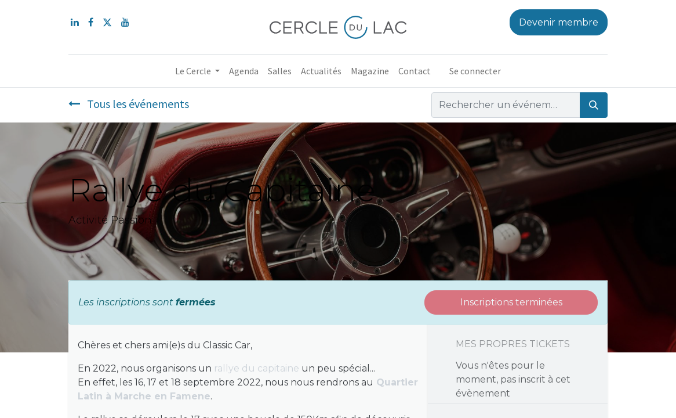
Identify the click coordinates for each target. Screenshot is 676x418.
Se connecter (475, 71)
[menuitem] (243, 70)
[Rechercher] (594, 105)
